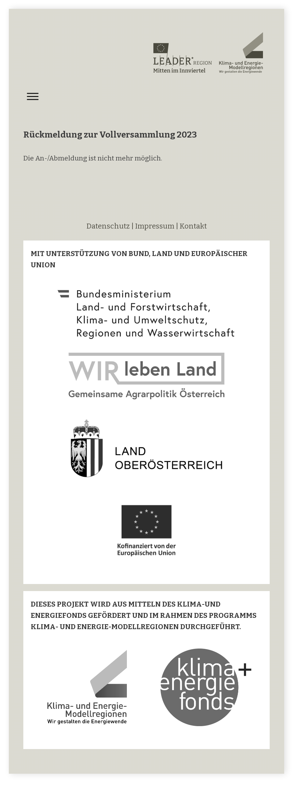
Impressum (154, 226)
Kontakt (193, 226)
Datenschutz (109, 226)
